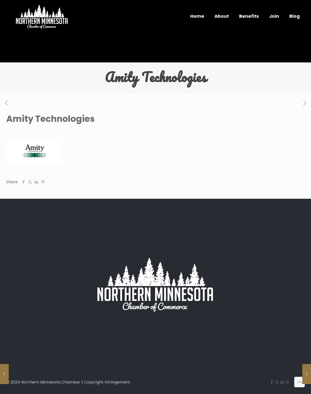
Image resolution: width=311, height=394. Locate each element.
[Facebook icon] (272, 382)
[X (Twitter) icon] (277, 382)
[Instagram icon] (287, 382)
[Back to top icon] (299, 382)
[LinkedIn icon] (282, 382)
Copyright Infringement (107, 382)
